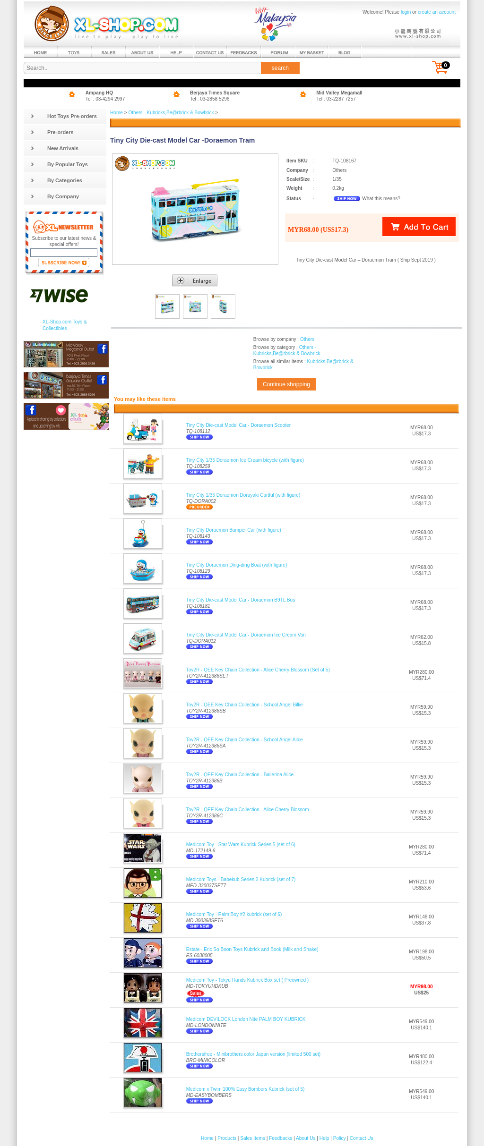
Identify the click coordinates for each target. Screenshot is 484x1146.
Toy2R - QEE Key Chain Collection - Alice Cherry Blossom (247, 809)
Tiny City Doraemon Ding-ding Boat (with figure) (236, 565)
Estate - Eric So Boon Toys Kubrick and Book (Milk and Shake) (252, 949)
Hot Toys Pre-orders (63, 116)
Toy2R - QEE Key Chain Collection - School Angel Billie (244, 704)
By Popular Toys (59, 164)
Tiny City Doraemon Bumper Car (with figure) (233, 530)
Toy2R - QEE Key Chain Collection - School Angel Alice (244, 739)
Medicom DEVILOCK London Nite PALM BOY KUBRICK (246, 1019)
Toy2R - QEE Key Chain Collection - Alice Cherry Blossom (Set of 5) (258, 669)
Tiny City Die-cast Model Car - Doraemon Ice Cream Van (246, 634)
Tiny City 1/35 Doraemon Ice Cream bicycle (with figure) (245, 460)
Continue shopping (286, 384)
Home (116, 112)
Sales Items (252, 1138)
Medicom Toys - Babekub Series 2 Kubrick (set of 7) (241, 879)
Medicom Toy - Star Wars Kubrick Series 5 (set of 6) (240, 844)
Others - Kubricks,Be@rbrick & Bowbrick (171, 112)
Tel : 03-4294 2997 (105, 99)
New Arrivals (54, 148)
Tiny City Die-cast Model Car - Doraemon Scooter (238, 425)
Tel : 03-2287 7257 (336, 99)
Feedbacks (280, 1138)
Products (226, 1138)
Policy (339, 1138)
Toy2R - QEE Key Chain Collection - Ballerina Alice (240, 774)
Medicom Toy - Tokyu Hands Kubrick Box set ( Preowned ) (247, 980)
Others (307, 339)
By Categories (56, 180)
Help (324, 1138)
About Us (305, 1138)
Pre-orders (52, 132)
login (406, 12)
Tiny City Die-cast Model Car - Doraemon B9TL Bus (240, 600)
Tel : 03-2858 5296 (210, 99)
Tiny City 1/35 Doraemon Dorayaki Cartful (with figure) (243, 495)
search (280, 68)
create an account (437, 12)
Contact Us (361, 1138)
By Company (54, 196)
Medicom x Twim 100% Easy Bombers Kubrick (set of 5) (245, 1089)
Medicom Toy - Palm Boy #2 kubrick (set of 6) (234, 914)
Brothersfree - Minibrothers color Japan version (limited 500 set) (253, 1054)
